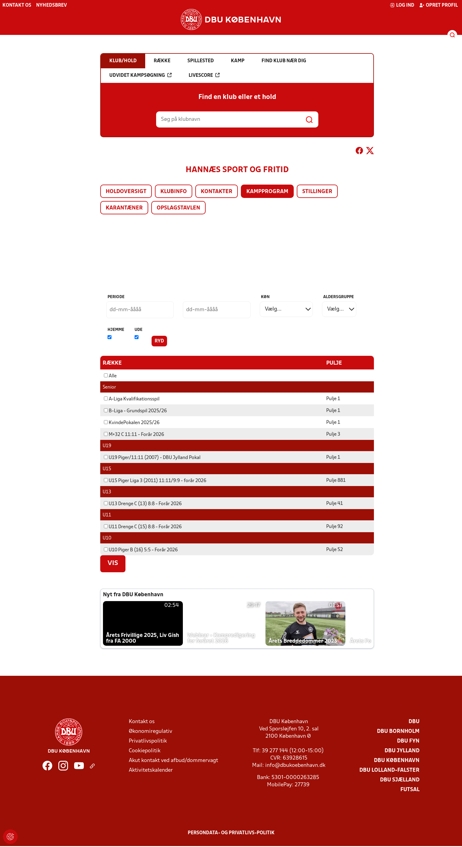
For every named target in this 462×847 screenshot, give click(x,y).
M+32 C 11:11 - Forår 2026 (134, 434)
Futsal (409, 789)
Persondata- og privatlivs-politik (231, 833)
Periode (116, 297)
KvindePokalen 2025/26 (131, 422)
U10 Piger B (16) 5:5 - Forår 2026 (141, 550)
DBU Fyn (408, 740)
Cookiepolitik (144, 750)
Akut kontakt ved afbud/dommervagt (173, 760)
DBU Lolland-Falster (389, 770)
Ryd (159, 341)
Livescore (204, 75)
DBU (414, 721)
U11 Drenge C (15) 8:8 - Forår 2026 (143, 527)
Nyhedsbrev (51, 5)
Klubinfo (173, 191)
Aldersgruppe (338, 297)
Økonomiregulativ (150, 731)
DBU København (396, 760)
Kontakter (216, 191)
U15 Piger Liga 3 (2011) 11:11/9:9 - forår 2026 (155, 480)
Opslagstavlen (178, 208)
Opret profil (438, 5)
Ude (138, 330)
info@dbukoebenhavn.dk (295, 765)
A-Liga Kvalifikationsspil (131, 399)
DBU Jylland (402, 750)
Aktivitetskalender (151, 770)
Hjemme (116, 330)
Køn (265, 297)
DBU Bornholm (398, 731)
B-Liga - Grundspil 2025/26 (135, 411)
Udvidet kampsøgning (140, 75)
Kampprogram (267, 191)
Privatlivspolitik (148, 740)
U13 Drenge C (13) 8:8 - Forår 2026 (143, 504)
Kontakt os (16, 5)
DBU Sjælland (399, 779)
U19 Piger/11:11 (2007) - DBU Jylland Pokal (152, 457)
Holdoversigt (126, 191)
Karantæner (124, 208)
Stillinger (317, 191)
